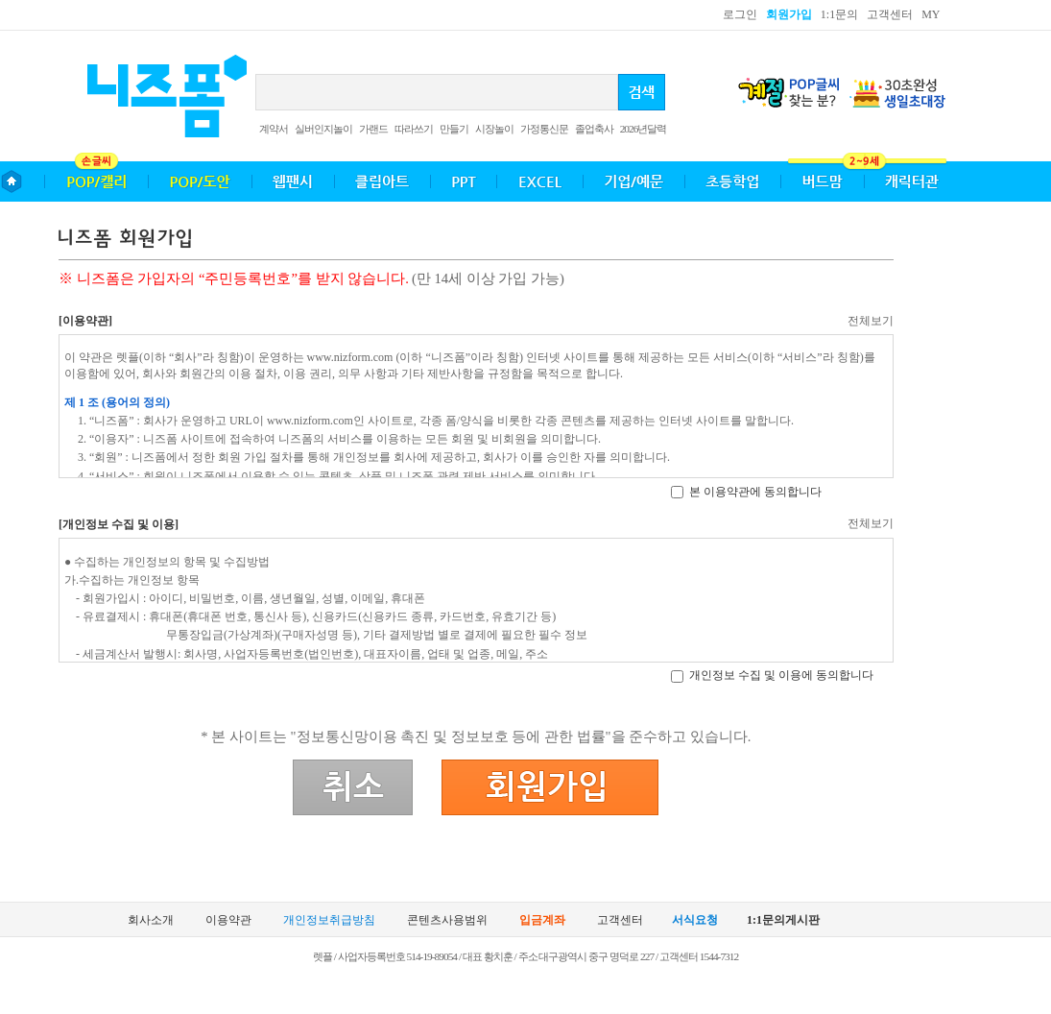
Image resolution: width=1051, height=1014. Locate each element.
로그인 (740, 14)
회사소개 (151, 920)
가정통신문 (544, 128)
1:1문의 (839, 14)
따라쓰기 (413, 128)
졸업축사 (594, 128)
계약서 (273, 128)
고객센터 (890, 14)
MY (930, 14)
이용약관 (228, 920)
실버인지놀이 (323, 128)
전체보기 (871, 320)
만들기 (454, 128)
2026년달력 (643, 128)
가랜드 (373, 128)
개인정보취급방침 (329, 920)
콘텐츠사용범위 (447, 920)
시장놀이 (494, 128)
